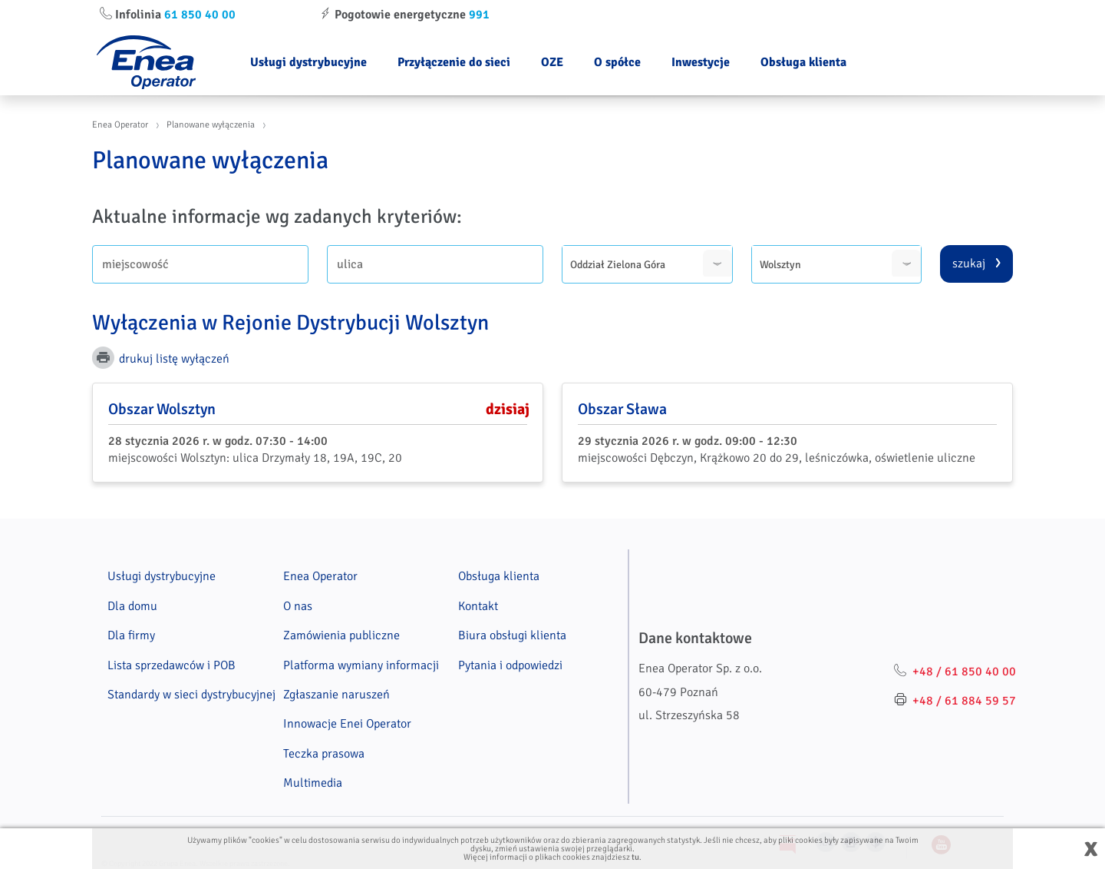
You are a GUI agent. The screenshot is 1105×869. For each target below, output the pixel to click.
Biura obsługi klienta (512, 635)
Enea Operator (120, 125)
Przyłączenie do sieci (453, 62)
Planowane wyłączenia (211, 125)
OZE (552, 62)
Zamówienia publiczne (341, 635)
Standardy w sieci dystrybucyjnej (191, 694)
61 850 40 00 (200, 14)
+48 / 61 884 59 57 (964, 700)
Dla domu (132, 606)
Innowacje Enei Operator (347, 723)
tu (635, 857)
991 (479, 14)
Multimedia (312, 783)
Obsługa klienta (803, 62)
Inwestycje (700, 62)
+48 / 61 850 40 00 (964, 671)
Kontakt (478, 606)
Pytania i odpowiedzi (510, 665)
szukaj (968, 263)
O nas (297, 606)
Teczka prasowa (323, 753)
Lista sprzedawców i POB (171, 665)
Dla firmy (131, 635)
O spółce (617, 62)
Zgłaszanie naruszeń (336, 694)
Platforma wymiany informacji (361, 665)
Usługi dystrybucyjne (308, 62)
